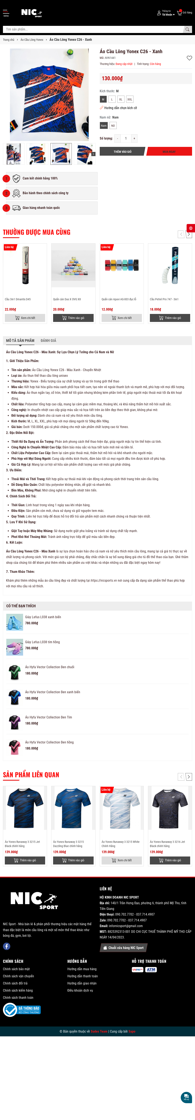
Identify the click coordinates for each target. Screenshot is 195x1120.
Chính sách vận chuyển (18, 977)
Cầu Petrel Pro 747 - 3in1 (164, 299)
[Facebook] (6, 947)
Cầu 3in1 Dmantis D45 (18, 299)
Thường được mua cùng (36, 232)
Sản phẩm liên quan (31, 775)
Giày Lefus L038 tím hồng (42, 642)
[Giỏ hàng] (184, 13)
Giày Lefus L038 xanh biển (43, 617)
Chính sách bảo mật (16, 970)
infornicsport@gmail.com (126, 927)
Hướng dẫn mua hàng (82, 970)
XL (120, 99)
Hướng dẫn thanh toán (82, 977)
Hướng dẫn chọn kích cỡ (118, 108)
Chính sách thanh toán (18, 998)
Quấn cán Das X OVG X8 (67, 299)
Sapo (131, 1032)
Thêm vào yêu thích (189, 58)
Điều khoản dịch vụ (80, 991)
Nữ (113, 125)
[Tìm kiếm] (187, 29)
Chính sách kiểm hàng (18, 991)
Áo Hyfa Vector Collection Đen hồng (49, 743)
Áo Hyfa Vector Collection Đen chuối (49, 667)
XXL (129, 99)
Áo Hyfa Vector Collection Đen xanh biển (52, 693)
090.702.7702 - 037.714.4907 (135, 915)
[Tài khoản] (165, 12)
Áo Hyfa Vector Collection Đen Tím (48, 718)
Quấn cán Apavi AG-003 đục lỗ (119, 299)
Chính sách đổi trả (15, 984)
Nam (104, 125)
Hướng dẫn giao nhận (82, 984)
